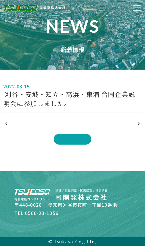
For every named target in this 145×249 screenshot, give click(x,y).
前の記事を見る (25, 124)
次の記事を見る (120, 124)
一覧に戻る (72, 139)
